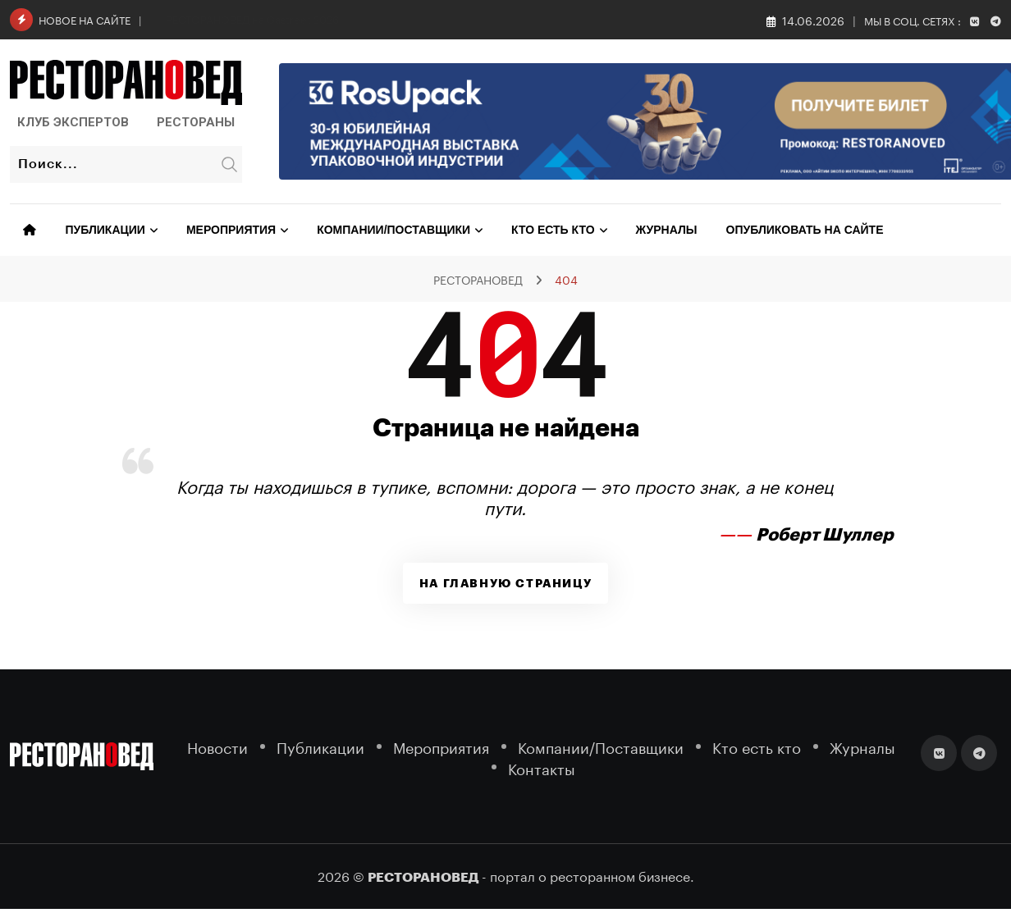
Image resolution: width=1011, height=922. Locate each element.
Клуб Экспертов (73, 122)
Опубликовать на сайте (805, 229)
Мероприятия (231, 229)
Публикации (105, 229)
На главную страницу (505, 583)
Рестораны (196, 122)
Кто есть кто (552, 229)
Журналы (667, 229)
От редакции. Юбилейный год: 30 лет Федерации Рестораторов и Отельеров (364, 18)
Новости (217, 746)
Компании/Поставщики (393, 229)
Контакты (541, 767)
